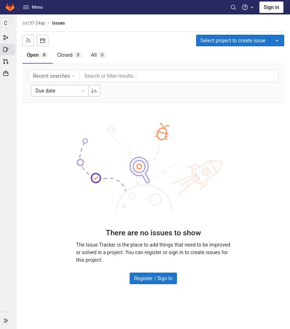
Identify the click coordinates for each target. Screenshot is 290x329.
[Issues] (8, 49)
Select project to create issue (232, 40)
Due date (61, 91)
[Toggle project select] (277, 40)
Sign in (271, 7)
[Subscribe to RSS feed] (29, 40)
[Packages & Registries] (8, 73)
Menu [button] (33, 7)
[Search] (233, 7)
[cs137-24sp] (8, 23)
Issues (59, 23)
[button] (8, 320)
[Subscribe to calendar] (43, 40)
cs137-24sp (34, 23)
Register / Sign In (153, 278)
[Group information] (8, 37)
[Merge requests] (8, 61)
